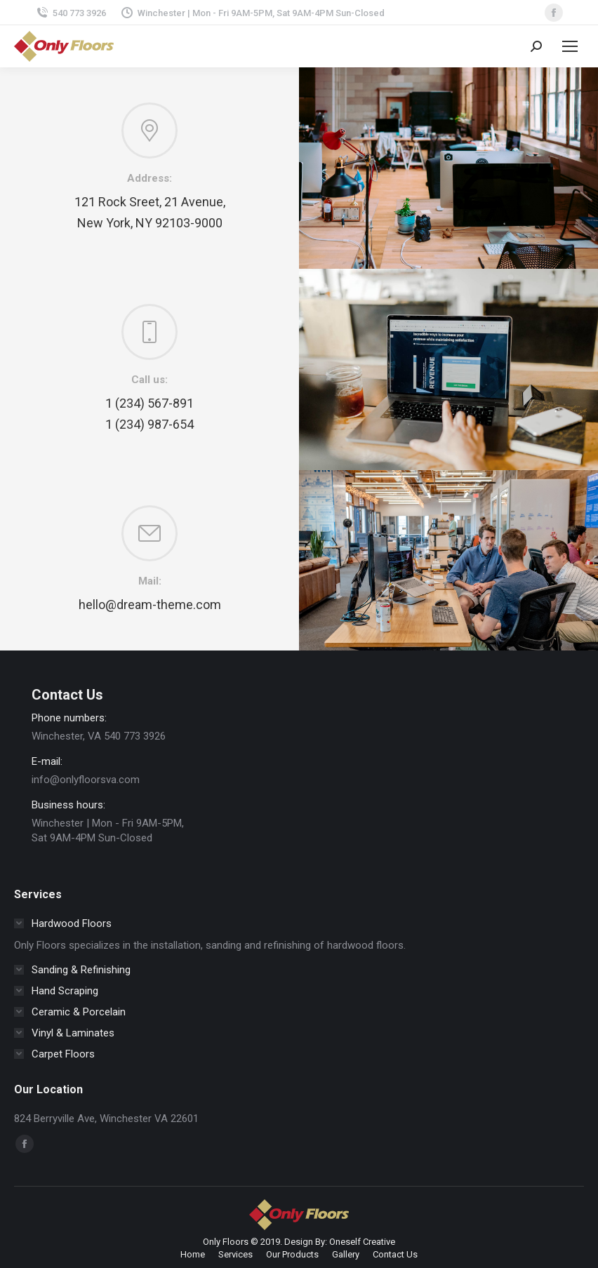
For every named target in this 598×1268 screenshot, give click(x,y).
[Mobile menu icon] (570, 46)
